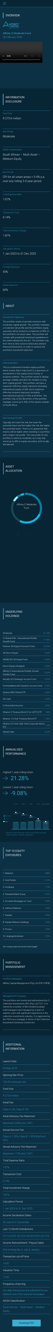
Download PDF (26, 1323)
